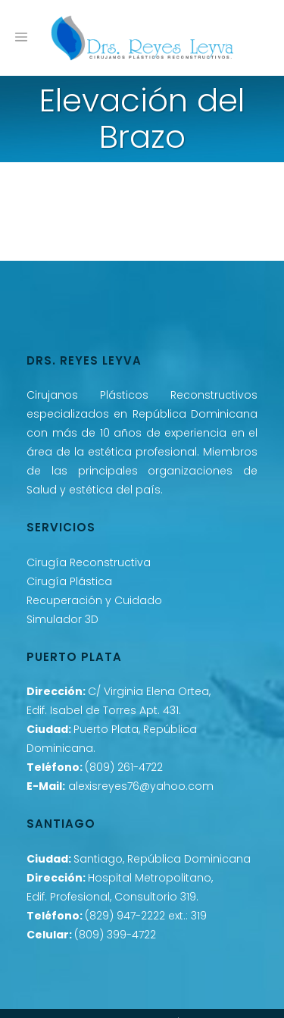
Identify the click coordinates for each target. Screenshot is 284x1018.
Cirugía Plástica (69, 581)
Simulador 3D (62, 619)
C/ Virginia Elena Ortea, (149, 691)
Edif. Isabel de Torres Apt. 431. (104, 710)
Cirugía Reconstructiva (89, 562)
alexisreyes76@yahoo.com (141, 786)
